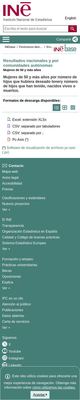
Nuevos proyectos (15, 204)
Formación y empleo (17, 259)
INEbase (10, 46)
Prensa (7, 189)
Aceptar (40, 395)
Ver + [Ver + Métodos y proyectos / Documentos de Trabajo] (6, 209)
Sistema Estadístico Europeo (24, 243)
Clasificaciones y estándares (23, 198)
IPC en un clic (12, 298)
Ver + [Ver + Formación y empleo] (6, 288)
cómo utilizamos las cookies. (54, 387)
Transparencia (13, 225)
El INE (7, 219)
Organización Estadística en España (29, 231)
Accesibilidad (12, 183)
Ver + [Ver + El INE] (6, 249)
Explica (7, 282)
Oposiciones (11, 276)
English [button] (70, 18)
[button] (66, 39)
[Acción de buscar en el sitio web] (72, 28)
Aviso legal (10, 177)
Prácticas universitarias (19, 265)
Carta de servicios (15, 321)
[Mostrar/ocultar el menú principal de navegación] (6, 39)
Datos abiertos (13, 316)
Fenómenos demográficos (35, 46)
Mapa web (10, 171)
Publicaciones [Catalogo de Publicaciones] (12, 310)
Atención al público (16, 304)
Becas (7, 271)
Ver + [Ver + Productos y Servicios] (6, 327)
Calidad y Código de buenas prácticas (31, 237)
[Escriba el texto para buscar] (36, 28)
